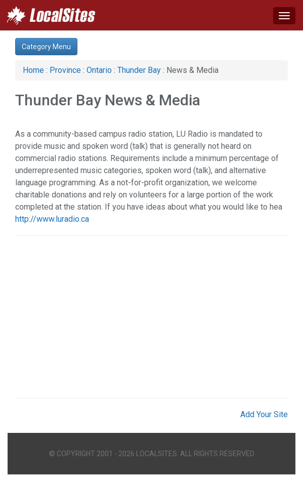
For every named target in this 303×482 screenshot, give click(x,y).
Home (33, 70)
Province (65, 70)
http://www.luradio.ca (52, 219)
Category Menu (46, 47)
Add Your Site (264, 414)
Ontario (99, 70)
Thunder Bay (139, 70)
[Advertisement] (151, 317)
